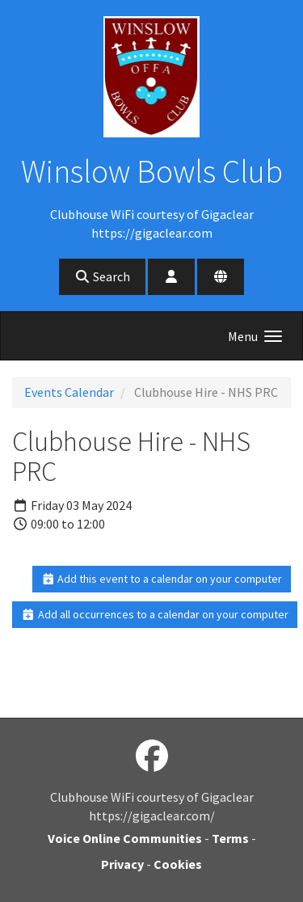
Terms (230, 838)
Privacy (122, 864)
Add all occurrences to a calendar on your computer (154, 614)
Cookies (178, 864)
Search (102, 276)
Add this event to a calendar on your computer (162, 578)
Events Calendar (69, 392)
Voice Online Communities (125, 838)
